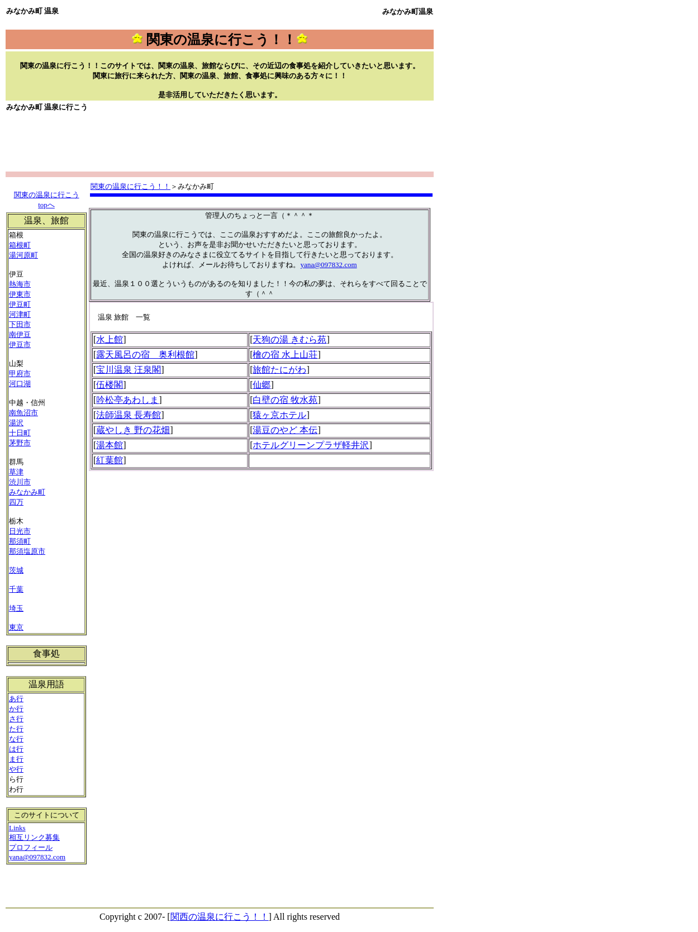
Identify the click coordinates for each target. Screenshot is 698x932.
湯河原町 (23, 255)
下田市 (20, 324)
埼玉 (16, 608)
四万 (16, 502)
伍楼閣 (109, 384)
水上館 (109, 339)
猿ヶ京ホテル (279, 415)
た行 (16, 729)
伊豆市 (20, 344)
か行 (16, 709)
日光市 (20, 531)
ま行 (16, 759)
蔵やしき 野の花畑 (133, 430)
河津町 (20, 314)
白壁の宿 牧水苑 (285, 400)
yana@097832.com (328, 264)
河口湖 (20, 383)
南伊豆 (20, 334)
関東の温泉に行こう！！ (130, 186)
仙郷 (261, 384)
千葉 (16, 589)
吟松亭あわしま (127, 400)
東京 (16, 627)
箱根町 (20, 245)
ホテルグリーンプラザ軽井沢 (311, 445)
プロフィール (31, 847)
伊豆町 (20, 304)
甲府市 (20, 373)
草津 (16, 472)
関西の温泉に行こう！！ (219, 916)
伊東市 (20, 294)
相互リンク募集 (34, 837)
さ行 (16, 719)
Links (17, 828)
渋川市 (20, 482)
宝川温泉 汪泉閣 (128, 369)
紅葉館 (109, 460)
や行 (16, 769)
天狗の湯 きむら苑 (289, 339)
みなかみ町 (27, 492)
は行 (16, 749)
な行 (16, 739)
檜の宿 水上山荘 (285, 354)
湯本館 (109, 445)
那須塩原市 (27, 551)
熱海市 (20, 284)
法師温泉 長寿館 (128, 415)
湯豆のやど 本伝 (285, 430)
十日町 (20, 433)
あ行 (16, 699)
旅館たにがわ (279, 369)
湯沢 (16, 423)
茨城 (16, 570)
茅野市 (20, 443)
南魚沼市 (23, 412)
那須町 (20, 541)
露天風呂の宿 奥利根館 (145, 354)
